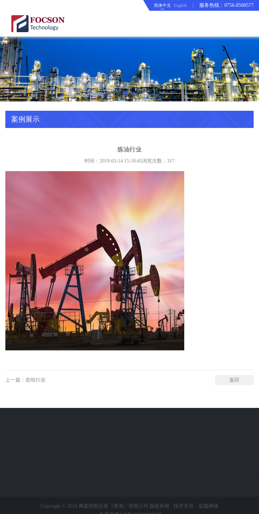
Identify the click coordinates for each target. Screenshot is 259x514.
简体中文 (162, 5)
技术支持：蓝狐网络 (196, 510)
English (180, 5)
